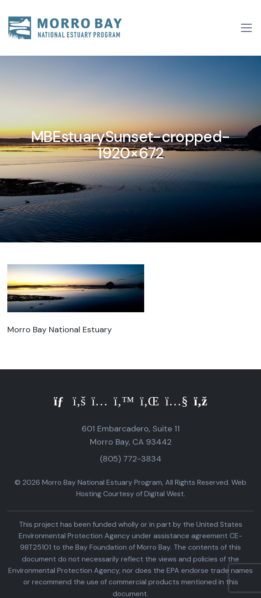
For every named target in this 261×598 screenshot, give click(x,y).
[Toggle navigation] (246, 28)
